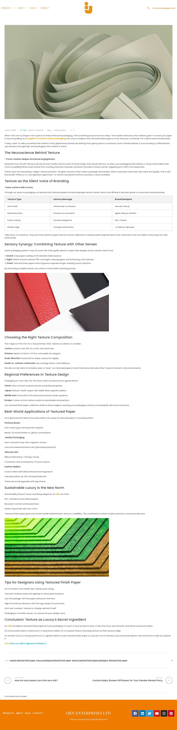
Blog (49, 130)
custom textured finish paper (22, 660)
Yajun (25, 130)
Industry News (60, 130)
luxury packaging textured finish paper (53, 660)
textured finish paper (118, 660)
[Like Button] (71, 130)
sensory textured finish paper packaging (90, 660)
